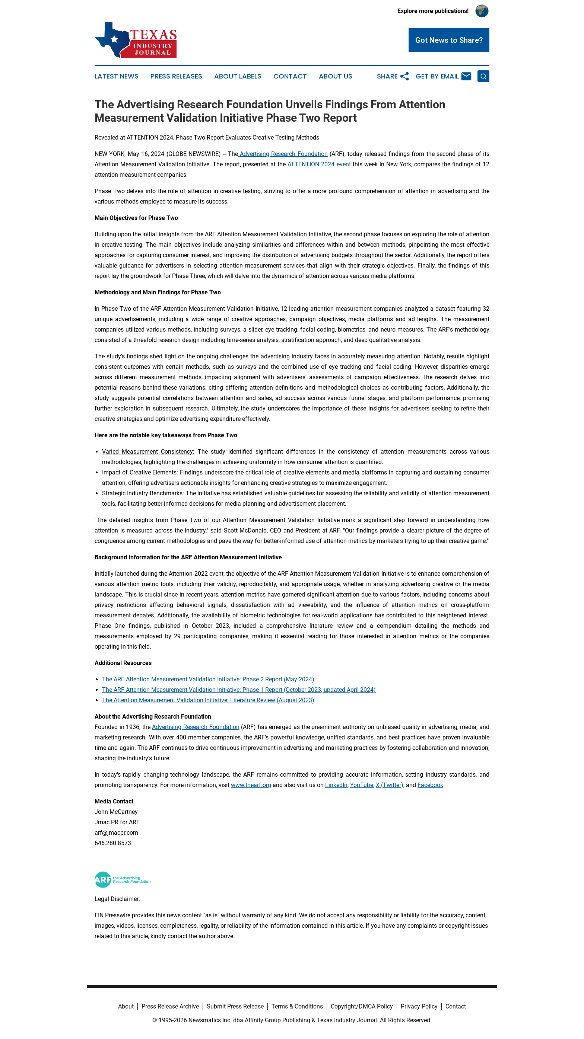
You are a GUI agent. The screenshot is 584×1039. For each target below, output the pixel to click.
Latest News (117, 76)
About (126, 1006)
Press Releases (176, 76)
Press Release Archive (170, 1006)
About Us (335, 76)
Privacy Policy (419, 1006)
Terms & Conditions (297, 1006)
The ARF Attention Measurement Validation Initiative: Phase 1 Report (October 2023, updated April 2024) (239, 689)
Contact (290, 76)
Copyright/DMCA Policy (362, 1006)
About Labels (237, 76)
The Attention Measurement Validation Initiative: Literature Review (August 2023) (208, 700)
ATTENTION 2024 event (319, 164)
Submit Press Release (235, 1006)
